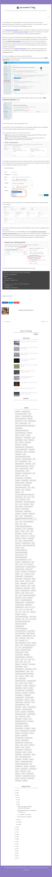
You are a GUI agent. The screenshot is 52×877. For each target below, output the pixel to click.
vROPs (17, 604)
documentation (20, 709)
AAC (16, 614)
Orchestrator (19, 452)
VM (16, 683)
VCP (29, 492)
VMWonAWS (22, 683)
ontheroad (29, 452)
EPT (16, 645)
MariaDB (26, 659)
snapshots (27, 516)
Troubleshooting (20, 492)
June (18, 804)
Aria (24, 459)
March (19, 824)
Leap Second (19, 657)
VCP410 (21, 680)
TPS (24, 533)
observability (25, 595)
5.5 (30, 612)
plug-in (24, 543)
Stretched (26, 490)
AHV (20, 614)
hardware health (20, 719)
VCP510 (27, 680)
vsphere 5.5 (28, 609)
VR (26, 480)
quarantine (28, 742)
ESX (34, 478)
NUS (29, 666)
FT (26, 645)
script (23, 440)
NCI (26, 664)
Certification (27, 478)
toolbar (18, 764)
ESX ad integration (21, 564)
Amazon (33, 616)
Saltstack (18, 490)
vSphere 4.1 (18, 442)
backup (31, 692)
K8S (26, 425)
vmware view (26, 547)
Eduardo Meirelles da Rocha (28, 312)
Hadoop (17, 463)
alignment (30, 533)
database (18, 538)
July (18, 802)
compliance (19, 581)
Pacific (32, 471)
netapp (26, 730)
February (19, 827)
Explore (21, 645)
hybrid (17, 590)
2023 (17, 832)
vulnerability (28, 520)
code (32, 578)
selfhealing (19, 516)
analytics (32, 690)
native (17, 595)
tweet (31, 764)
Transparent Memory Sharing (24, 678)
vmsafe (17, 778)
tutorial (25, 764)
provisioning (19, 742)
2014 (17, 853)
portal (17, 597)
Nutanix (17, 480)
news (25, 456)
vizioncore (32, 773)
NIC (33, 664)
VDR (32, 680)
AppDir (24, 619)
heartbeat (24, 588)
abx (26, 688)
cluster (26, 578)
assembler (18, 692)
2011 (17, 860)
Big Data (18, 449)
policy (32, 738)
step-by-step (19, 425)
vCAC (20, 545)
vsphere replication (21, 471)
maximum (30, 726)
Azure (17, 552)
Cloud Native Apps (21, 418)
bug (33, 492)
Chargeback (19, 444)
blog (31, 473)
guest (33, 585)
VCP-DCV (30, 569)
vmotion (17, 547)
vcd (34, 442)
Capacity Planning (21, 628)
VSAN (20, 509)
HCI (20, 652)
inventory (18, 723)
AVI (28, 616)
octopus (27, 733)
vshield (17, 485)
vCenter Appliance (26, 766)
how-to (31, 588)
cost (27, 536)
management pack (20, 726)
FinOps (34, 647)
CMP (20, 526)
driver (17, 540)
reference (25, 745)
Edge (16, 528)
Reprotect (28, 673)
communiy (27, 700)
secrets (31, 749)
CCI (22, 497)
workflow (25, 485)
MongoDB (29, 661)
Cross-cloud (19, 559)
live (30, 723)
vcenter (32, 771)
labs (33, 590)
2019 (17, 841)
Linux (26, 657)
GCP (30, 564)
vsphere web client (29, 780)
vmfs (29, 776)
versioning (24, 773)
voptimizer (30, 778)
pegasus (32, 735)
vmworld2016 (19, 609)
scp (32, 597)
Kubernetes (32, 425)
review (17, 497)
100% (26, 612)
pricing (17, 513)
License (24, 449)
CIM (27, 623)
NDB (29, 664)
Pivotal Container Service (23, 531)
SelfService (18, 506)
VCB (16, 680)
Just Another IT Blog (20, 872)
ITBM (16, 569)
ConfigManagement (21, 557)
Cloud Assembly (28, 526)
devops (25, 538)
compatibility (19, 702)
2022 (17, 834)
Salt (21, 569)
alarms (25, 690)
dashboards (19, 704)
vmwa (23, 778)
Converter (18, 501)
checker (25, 697)
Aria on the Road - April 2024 (24, 821)
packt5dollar (24, 735)
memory (28, 494)
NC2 (22, 664)
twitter (12, 305)
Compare (18, 640)
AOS (16, 616)
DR (26, 559)
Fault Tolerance (20, 647)
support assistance (29, 600)
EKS (32, 642)
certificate (18, 456)
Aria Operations (20, 437)
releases (27, 447)
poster (17, 740)
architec (24, 576)
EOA (29, 501)
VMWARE (17, 416)
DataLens (22, 642)
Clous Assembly (20, 638)
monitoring (18, 730)
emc (28, 709)
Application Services (21, 621)
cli (22, 578)
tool (24, 602)
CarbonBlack (19, 631)
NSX (34, 463)
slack (28, 752)
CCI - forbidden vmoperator (24, 819)
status (30, 757)
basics (17, 536)
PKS (23, 480)
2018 (17, 844)
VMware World (30, 571)
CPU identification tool (22, 626)
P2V (25, 528)
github (28, 585)
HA (16, 652)
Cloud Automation (21, 555)
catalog (18, 697)
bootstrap (29, 695)
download (27, 583)
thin (16, 761)
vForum (30, 602)
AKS (27, 614)
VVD (16, 688)
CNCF (34, 623)
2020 (17, 839)
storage (18, 518)
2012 (17, 858)
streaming (18, 759)
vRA (16, 428)
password (28, 482)
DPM (16, 642)
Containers (27, 442)
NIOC (16, 666)
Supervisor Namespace (22, 50)
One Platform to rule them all (29, 387)
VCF (25, 569)
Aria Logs (33, 485)
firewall (18, 714)
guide (17, 588)
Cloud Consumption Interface (26, 32)
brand (17, 578)
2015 (17, 851)
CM (30, 623)
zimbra (25, 785)
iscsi (29, 590)
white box (31, 783)
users (17, 766)
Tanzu (17, 440)
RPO (25, 671)
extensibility (32, 711)
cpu (32, 536)
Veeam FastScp (19, 574)
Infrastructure (26, 654)
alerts (17, 576)
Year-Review (23, 466)
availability (31, 576)
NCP (28, 504)
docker (29, 437)
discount (27, 707)
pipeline (17, 738)
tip (16, 545)
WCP (16, 473)
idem (28, 721)
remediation (19, 747)
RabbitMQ (29, 487)
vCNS (27, 475)
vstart (17, 783)
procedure (18, 432)
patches (17, 543)
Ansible (17, 619)
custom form (29, 702)
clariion (31, 697)
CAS (16, 526)
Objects (17, 669)
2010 (17, 863)
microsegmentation (21, 728)
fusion (22, 585)
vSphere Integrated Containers (25, 430)
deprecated (19, 707)
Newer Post (9, 325)
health (33, 540)
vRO (34, 468)
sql (16, 600)
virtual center (28, 545)
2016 (17, 848)
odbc (33, 733)
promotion (25, 513)
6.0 (33, 612)
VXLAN (21, 688)
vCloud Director (27, 421)
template (31, 518)
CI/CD (22, 552)
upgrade (28, 468)
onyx (16, 735)
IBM (33, 566)
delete (27, 704)
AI (23, 614)
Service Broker (20, 676)
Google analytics (29, 650)
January (19, 829)
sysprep (24, 518)
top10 (28, 440)
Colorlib (26, 874)
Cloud (21, 447)
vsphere (31, 444)
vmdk (16, 776)
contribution (28, 581)
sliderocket (19, 754)
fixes (32, 509)
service (17, 752)
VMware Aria (26, 416)
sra (20, 600)
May (18, 807)
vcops (17, 773)
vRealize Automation (21, 435)
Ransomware (19, 673)
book (22, 536)
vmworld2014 (30, 607)
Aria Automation (20, 423)
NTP (25, 666)
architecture (24, 473)
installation (19, 482)
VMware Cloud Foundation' (17, 43)
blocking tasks (20, 695)
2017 (17, 846)
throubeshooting (25, 761)
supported (26, 759)
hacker (23, 716)
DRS (25, 501)
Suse (28, 676)
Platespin (32, 669)
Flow (17, 650)
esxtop (17, 494)
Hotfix (17, 654)
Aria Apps (33, 621)
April (18, 809)
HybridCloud (26, 566)
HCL (21, 528)
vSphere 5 (18, 459)
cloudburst (19, 700)
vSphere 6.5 (18, 771)
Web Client (29, 574)
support (30, 543)
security (29, 423)
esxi (30, 466)
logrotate (18, 593)
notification (19, 733)
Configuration (27, 640)
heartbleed (31, 719)
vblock (26, 771)
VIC (29, 428)
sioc (23, 752)
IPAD (16, 504)
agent (30, 688)
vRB (16, 520)
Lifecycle (22, 504)
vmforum (23, 776)
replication (28, 747)
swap (33, 759)
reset (17, 749)
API (20, 616)
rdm (23, 597)
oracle (33, 595)
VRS (16, 509)
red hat (17, 745)
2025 (17, 797)
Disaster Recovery (21, 562)
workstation (19, 612)
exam (33, 583)
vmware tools (19, 607)
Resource (18, 533)
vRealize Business (26, 604)
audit (25, 692)
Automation (23, 428)
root (27, 597)
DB (34, 640)
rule (26, 749)
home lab (22, 721)
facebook (6, 305)
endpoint (18, 711)
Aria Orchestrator (29, 550)
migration (27, 593)
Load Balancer (26, 463)
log (22, 494)
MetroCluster (19, 487)
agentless (18, 690)
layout (25, 723)
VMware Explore (20, 685)
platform (25, 738)
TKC (32, 676)
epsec (24, 711)
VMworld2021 (31, 685)
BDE (16, 447)
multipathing (28, 511)
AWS (33, 547)
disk (30, 538)
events (23, 540)
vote (20, 520)
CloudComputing (20, 635)
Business (17, 623)
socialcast (28, 754)
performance (19, 468)
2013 (17, 856)
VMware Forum (19, 571)
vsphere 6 (18, 780)
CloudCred (31, 635)
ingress (23, 590)
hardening (31, 716)
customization (19, 475)
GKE (21, 650)
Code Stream (30, 638)
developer (18, 583)
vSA (31, 768)
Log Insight (18, 659)
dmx (33, 707)
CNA (29, 418)
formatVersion (27, 714)
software (18, 757)
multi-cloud (19, 511)
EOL (33, 501)
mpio (33, 593)
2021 (17, 837)
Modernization (20, 661)
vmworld (18, 478)
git (28, 540)
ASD (24, 616)
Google (17, 566)
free (16, 585)
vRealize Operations (21, 768)
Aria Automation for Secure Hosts (24, 524)
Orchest (24, 669)
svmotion (18, 602)
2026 (17, 795)
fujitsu (17, 716)
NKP (21, 666)
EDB (28, 642)
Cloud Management (21, 454)
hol (16, 721)
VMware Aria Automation (13, 30)
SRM (26, 444)
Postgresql (19, 671)
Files (28, 647)
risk (22, 749)
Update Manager (29, 506)
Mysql (17, 664)
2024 (17, 800)
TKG (16, 466)
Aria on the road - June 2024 (29, 346)
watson (23, 783)
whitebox (18, 785)
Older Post (42, 325)
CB (23, 623)
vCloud (17, 421)
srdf (24, 757)
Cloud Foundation (21, 633)
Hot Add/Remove (27, 652)
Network (31, 454)
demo (32, 704)
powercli (32, 456)
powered (24, 740)
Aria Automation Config (22, 461)
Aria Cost (18, 550)
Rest (34, 673)
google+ (18, 305)
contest (26, 509)
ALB (31, 614)
